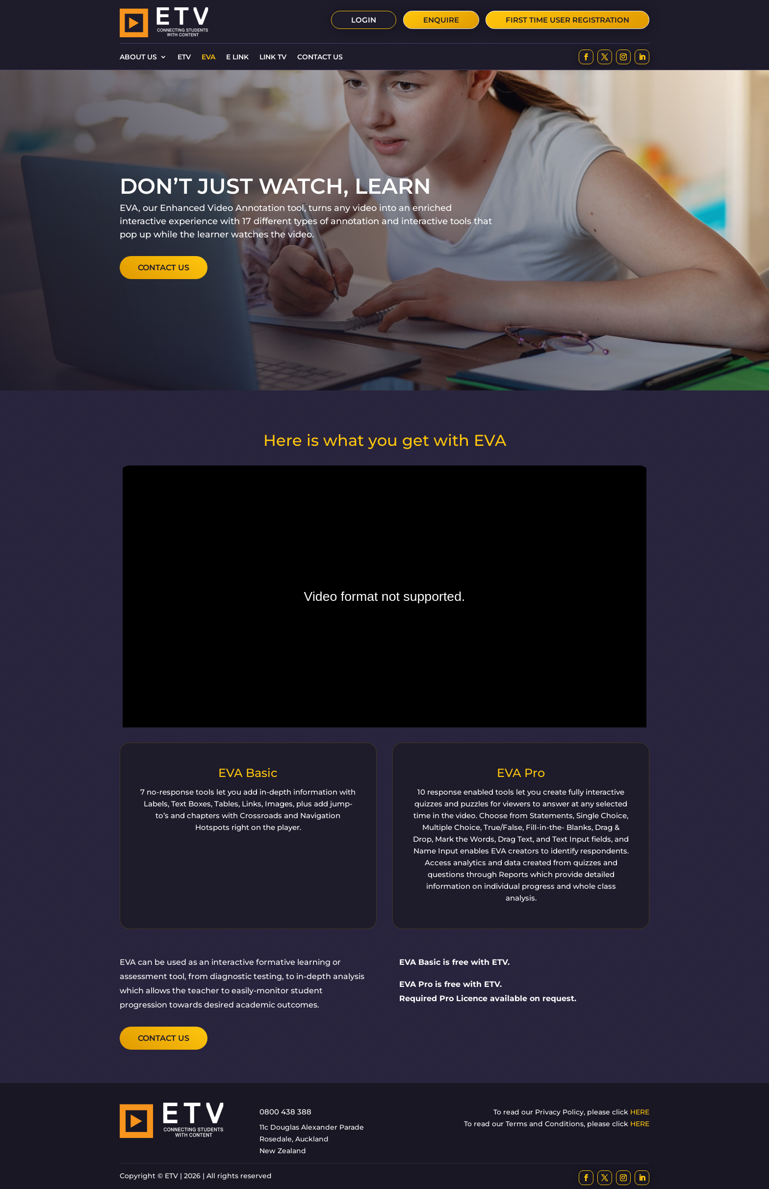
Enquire (441, 20)
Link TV (272, 57)
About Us (138, 57)
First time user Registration (567, 20)
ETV (184, 57)
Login (363, 20)
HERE (639, 1112)
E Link (237, 57)
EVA (208, 57)
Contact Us (320, 57)
